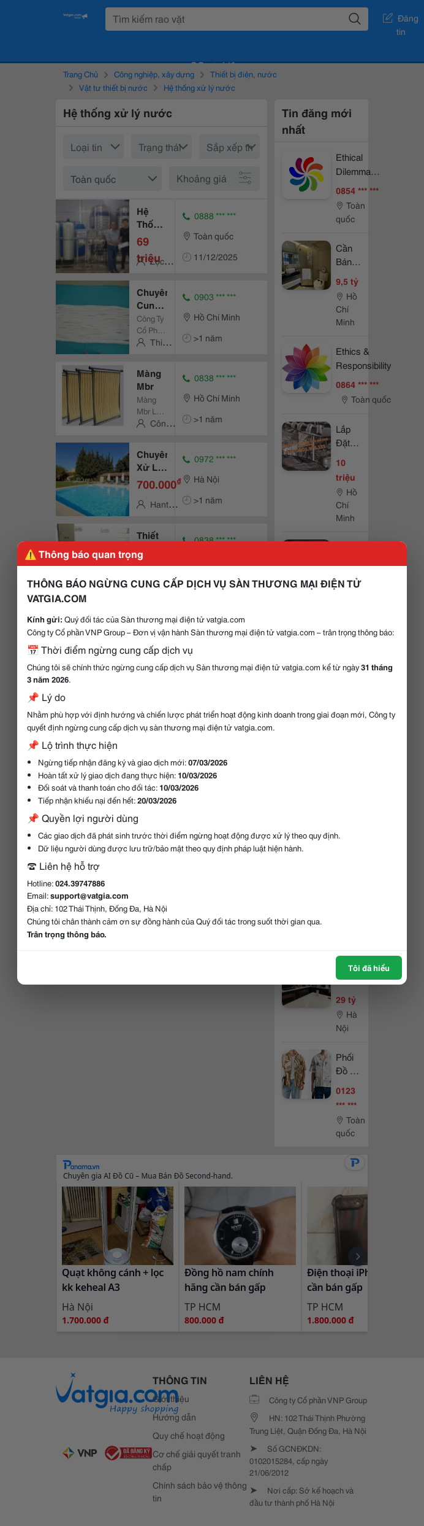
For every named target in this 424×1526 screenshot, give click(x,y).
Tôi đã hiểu (369, 967)
